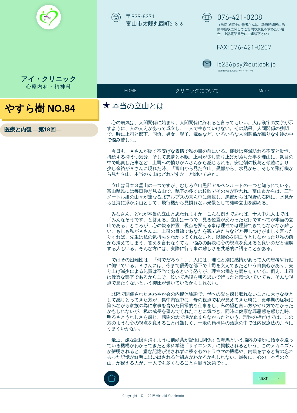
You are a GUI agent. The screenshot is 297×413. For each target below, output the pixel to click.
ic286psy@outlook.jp (246, 65)
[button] (197, 91)
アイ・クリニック (48, 79)
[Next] (269, 378)
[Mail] (207, 63)
